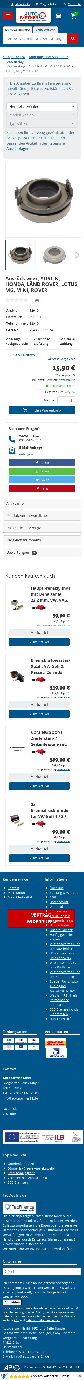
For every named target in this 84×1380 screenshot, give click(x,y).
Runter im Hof (60, 1019)
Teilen (42, 462)
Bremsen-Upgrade (21, 1173)
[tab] (17, 29)
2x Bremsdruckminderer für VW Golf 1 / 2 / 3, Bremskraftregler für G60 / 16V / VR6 (50, 811)
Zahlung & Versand (64, 892)
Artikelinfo (15, 503)
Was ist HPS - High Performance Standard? (63, 1000)
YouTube (9, 1114)
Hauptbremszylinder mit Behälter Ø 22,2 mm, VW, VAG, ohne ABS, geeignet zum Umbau (50, 594)
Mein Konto (20, 4)
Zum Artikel (39, 642)
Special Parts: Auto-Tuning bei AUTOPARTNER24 (64, 986)
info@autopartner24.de (20, 1098)
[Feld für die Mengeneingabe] (66, 400)
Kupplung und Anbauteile (48, 57)
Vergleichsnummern (23, 540)
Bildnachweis (60, 925)
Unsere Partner (61, 930)
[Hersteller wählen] (42, 106)
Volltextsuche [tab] (46, 30)
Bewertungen (21, 552)
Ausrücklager (17, 61)
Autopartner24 (14, 57)
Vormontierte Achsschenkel (28, 1178)
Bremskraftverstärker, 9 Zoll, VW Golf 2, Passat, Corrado (50, 666)
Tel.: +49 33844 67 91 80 (21, 1093)
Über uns (57, 888)
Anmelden (12, 1302)
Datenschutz (59, 902)
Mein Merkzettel (20, 897)
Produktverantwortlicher (27, 515)
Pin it (42, 488)
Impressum (58, 911)
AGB (53, 897)
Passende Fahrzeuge (23, 527)
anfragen (26, 454)
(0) (37, 300)
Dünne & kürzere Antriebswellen (32, 1168)
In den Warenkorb (42, 410)
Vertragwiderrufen (41, 918)
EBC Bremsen (18, 1182)
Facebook (10, 1108)
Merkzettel (72, 4)
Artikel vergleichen (61, 359)
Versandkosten (67, 380)
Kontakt (13, 888)
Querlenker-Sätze (21, 1164)
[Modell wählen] (42, 115)
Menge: (49, 400)
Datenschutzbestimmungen (43, 1320)
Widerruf (56, 906)
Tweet (42, 480)
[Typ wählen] (42, 123)
